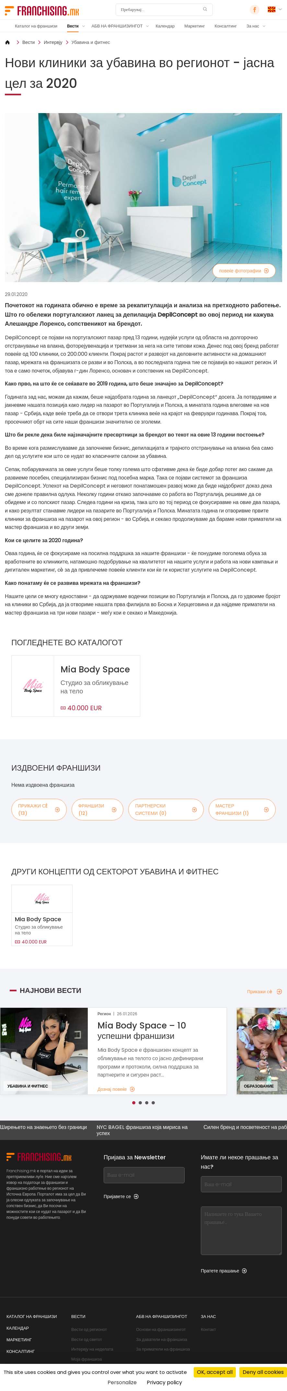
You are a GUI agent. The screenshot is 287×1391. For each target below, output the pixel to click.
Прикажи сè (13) (39, 809)
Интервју (53, 42)
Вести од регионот (89, 1329)
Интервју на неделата (92, 1349)
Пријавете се (121, 1196)
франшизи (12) (97, 809)
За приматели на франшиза (163, 1349)
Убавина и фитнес (91, 42)
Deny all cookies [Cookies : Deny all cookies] (263, 1372)
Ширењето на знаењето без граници (43, 1127)
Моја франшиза (86, 1359)
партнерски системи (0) (166, 809)
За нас (253, 26)
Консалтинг (226, 26)
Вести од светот (86, 1339)
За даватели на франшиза (161, 1339)
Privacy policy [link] (164, 1382)
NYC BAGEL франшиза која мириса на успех (142, 1130)
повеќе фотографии (244, 271)
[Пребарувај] (160, 10)
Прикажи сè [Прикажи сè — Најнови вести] (264, 991)
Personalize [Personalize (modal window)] (122, 1382)
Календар (165, 26)
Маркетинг (194, 26)
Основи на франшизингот (161, 1329)
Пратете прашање (224, 1271)
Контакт (208, 1329)
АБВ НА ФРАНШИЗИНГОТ (117, 26)
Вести (73, 26)
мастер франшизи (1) (242, 809)
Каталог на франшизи (36, 26)
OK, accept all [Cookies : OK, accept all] (215, 1372)
